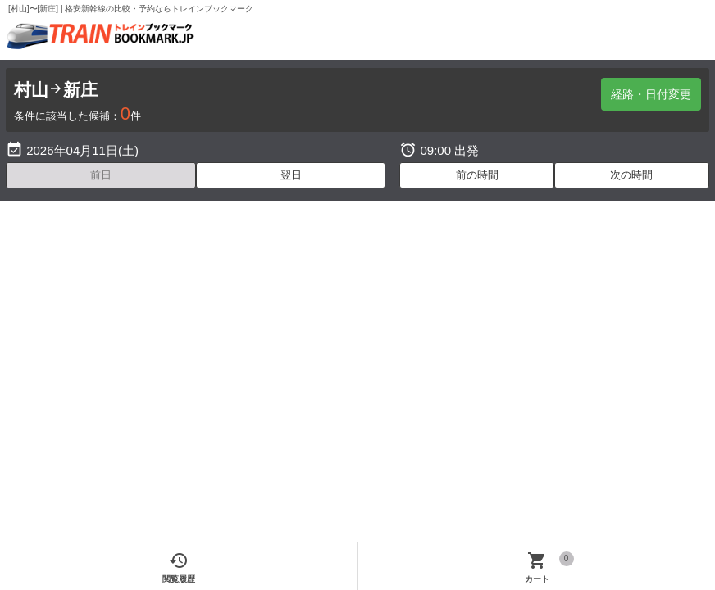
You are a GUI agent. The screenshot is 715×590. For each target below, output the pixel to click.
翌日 (291, 175)
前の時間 (477, 175)
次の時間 (631, 175)
